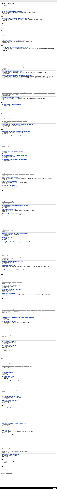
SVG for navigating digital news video (7, 349)
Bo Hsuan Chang (19, 48)
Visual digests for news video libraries (7, 372)
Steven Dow (14, 77)
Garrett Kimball (4, 81)
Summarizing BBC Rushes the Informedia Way (9, 209)
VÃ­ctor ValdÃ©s (34, 178)
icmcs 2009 (3, 146)
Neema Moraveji (14, 282)
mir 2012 (3, 99)
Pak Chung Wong (14, 121)
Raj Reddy (16, 431)
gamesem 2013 (4, 78)
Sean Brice (18, 72)
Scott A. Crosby (22, 381)
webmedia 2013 (4, 69)
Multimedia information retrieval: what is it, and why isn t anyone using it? (13, 269)
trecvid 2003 (3, 312)
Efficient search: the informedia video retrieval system (10, 181)
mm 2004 (3, 291)
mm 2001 (3, 351)
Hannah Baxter (17, 19)
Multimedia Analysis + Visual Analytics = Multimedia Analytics (11, 120)
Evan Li (22, 81)
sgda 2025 (3, 13)
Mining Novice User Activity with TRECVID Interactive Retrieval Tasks (12, 229)
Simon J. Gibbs (15, 451)
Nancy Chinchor (4, 121)
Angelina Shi (9, 19)
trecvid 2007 (3, 211)
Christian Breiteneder (21, 451)
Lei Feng (15, 81)
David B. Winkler (19, 397)
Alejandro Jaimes (4, 270)
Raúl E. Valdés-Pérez (14, 354)
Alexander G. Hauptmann (41, 98)
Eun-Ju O (23, 322)
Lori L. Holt (31, 81)
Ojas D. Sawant (34, 48)
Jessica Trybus (9, 48)
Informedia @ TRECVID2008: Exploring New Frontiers (10, 177)
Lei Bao (31, 98)
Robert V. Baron (9, 132)
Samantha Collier (27, 72)
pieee (2, 187)
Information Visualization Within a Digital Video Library (10, 400)
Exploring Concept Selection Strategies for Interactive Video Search (12, 201)
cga (2, 122)
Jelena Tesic (19, 242)
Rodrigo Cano (8, 81)
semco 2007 (3, 203)
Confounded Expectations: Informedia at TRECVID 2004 (10, 293)
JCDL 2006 (3, 235)
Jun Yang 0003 (38, 178)
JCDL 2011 (3, 106)
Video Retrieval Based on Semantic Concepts (8, 185)
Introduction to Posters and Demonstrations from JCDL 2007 (11, 163)
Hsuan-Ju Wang (22, 19)
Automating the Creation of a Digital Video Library (9, 438)
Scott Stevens (30, 41)
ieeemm (3, 452)
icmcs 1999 (3, 378)
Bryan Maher (38, 72)
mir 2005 (3, 271)
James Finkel (13, 19)
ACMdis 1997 (4, 409)
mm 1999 (3, 374)
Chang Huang (9, 282)
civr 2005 (3, 263)
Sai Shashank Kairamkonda (48, 48)
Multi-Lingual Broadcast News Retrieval (8, 245)
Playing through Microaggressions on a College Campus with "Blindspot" (13, 25)
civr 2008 (3, 153)
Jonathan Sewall (25, 77)
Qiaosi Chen (30, 93)
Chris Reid (35, 77)
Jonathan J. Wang (11, 182)
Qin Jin (28, 266)
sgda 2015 (3, 50)
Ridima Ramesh (4, 41)
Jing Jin (34, 93)
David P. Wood (4, 455)
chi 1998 (3, 398)
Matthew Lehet (42, 81)
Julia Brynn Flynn (39, 77)
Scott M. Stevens (29, 12)
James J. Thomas (9, 121)
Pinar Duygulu (26, 310)
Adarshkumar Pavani (29, 48)
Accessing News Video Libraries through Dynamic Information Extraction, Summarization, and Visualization (18, 317)
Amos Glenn (44, 77)
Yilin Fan (31, 72)
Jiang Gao (25, 266)
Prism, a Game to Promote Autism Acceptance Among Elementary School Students (14, 40)
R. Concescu (21, 266)
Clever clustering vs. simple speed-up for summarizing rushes (11, 217)
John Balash (40, 19)
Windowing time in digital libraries (7, 237)
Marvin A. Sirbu (20, 431)
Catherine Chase (7, 94)
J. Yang (45, 266)
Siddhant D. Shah (14, 48)
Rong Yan (16, 186)
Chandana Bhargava (40, 76)
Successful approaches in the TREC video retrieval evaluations (11, 289)
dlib (2, 425)
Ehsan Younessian (27, 98)
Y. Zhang (47, 266)
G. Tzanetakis (6, 311)
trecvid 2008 (3, 179)
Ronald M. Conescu (10, 230)
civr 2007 (3, 207)
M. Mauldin (13, 431)
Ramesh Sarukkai (19, 270)
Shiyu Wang (13, 12)
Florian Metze (7, 98)
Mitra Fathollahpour (30, 77)
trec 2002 (3, 336)
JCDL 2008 (3, 161)
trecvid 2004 (3, 295)
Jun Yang (24, 174)
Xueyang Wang (9, 41)
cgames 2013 (4, 73)
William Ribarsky (25, 121)
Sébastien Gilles (15, 270)
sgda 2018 (3, 42)
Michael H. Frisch (9, 160)
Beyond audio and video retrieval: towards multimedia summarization (12, 97)
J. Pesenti (9, 354)
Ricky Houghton (22, 366)
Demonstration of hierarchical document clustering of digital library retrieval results (14, 353)
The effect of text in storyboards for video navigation (9, 345)
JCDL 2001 (3, 343)
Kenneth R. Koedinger (9, 77)
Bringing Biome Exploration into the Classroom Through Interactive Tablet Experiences (15, 47)
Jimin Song (38, 48)
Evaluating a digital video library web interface (9, 321)
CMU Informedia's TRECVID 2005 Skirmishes (8, 265)
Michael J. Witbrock (12, 435)
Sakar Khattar (34, 72)
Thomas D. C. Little (4, 451)
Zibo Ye (20, 12)
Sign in (2, 473)
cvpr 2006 (3, 243)
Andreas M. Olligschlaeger (28, 366)
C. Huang (20, 294)
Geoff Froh (13, 132)
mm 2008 (3, 175)
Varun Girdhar (4, 12)
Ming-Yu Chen (21, 174)
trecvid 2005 (3, 267)
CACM (3, 367)
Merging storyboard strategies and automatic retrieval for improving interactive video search (15, 205)
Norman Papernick (19, 282)
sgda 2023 (3, 20)
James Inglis (42, 48)
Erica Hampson (19, 81)
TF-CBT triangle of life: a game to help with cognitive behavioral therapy (12, 55)
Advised (5, 5)
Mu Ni (45, 72)
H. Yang (45, 294)
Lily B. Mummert (43, 178)
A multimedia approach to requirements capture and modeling (11, 454)
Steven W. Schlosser (48, 178)
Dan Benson (17, 132)
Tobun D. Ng (27, 294)
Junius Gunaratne (13, 322)
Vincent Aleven (4, 77)
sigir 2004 (3, 287)
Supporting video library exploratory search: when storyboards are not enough (13, 151)
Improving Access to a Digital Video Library (8, 407)
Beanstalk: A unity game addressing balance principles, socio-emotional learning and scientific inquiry (17, 75)
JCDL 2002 (3, 319)
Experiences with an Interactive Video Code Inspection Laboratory (11, 461)
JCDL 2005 (3, 259)
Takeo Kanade (9, 431)
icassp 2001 (3, 347)
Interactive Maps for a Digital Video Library (8, 376)
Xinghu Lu (11, 49)
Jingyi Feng (12, 81)
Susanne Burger (22, 98)
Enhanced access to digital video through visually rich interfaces (11, 300)
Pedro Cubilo (9, 322)
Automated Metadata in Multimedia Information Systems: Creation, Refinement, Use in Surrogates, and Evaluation (19, 135)
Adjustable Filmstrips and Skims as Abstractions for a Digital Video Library (13, 380)
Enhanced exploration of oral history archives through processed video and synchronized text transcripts (17, 124)
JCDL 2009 (3, 133)
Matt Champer (22, 72)
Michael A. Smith (9, 397)
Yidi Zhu (17, 41)
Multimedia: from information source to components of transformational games (13, 67)
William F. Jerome (19, 322)
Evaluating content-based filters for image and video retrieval (11, 285)
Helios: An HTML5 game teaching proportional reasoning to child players (12, 71)
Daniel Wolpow (13, 41)
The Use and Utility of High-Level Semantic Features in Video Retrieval (12, 261)
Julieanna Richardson (14, 109)
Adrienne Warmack (10, 346)
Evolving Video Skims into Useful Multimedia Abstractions (10, 396)
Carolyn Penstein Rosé (19, 77)
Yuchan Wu (26, 19)
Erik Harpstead (48, 77)
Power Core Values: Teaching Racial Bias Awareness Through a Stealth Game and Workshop (15, 18)
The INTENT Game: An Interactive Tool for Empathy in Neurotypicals (12, 11)
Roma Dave (24, 48)
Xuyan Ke (5, 49)
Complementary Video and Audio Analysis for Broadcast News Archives (12, 365)
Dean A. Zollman (15, 105)
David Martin (9, 401)
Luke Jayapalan (26, 93)
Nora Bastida (35, 76)
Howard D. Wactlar (16, 234)
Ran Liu (38, 81)
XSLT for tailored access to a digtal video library (9, 341)
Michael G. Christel (23, 12)
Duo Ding (3, 98)
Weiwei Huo (45, 76)
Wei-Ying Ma (24, 270)
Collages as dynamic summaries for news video (9, 325)
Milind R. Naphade (10, 242)
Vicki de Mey (25, 451)
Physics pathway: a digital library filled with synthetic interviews (11, 104)
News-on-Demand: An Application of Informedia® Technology (11, 434)
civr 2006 (3, 231)
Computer (3, 391)
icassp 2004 (3, 283)
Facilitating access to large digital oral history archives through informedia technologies (15, 233)
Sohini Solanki (27, 322)
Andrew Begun (13, 342)
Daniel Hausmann (30, 76)
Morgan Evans (34, 12)
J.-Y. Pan (34, 266)
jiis (2, 402)
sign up (5, 473)
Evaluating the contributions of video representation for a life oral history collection (14, 159)
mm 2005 (3, 255)
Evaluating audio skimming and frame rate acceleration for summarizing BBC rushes (14, 155)
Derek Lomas (16, 94)
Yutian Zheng (20, 41)
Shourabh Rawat (11, 98)
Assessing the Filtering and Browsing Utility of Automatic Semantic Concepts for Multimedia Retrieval (17, 241)
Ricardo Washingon (31, 19)
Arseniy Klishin (14, 72)
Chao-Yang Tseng (8, 12)
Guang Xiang (33, 210)
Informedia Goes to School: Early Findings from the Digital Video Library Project (14, 423)
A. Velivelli (36, 294)
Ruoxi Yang (16, 12)
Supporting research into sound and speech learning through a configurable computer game (15, 80)
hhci (2, 448)
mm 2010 (3, 126)
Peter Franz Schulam (17, 98)
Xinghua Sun (29, 178)
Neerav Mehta (42, 72)
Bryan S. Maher (36, 19)
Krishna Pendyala (9, 424)
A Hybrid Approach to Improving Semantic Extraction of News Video (12, 213)
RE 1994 (3, 456)
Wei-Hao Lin (9, 156)
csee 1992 (3, 463)
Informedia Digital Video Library (6, 430)
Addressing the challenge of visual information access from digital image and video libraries (15, 257)
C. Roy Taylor (14, 397)
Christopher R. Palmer (5, 354)
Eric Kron (8, 49)
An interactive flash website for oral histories (8, 108)
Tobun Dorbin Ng (33, 354)
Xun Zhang (48, 76)
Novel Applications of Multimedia (7, 450)
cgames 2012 (4, 95)
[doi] (8, 13)
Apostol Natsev (15, 242)
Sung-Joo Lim (35, 81)
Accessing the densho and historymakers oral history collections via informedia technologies (16, 131)
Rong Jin (32, 310)
